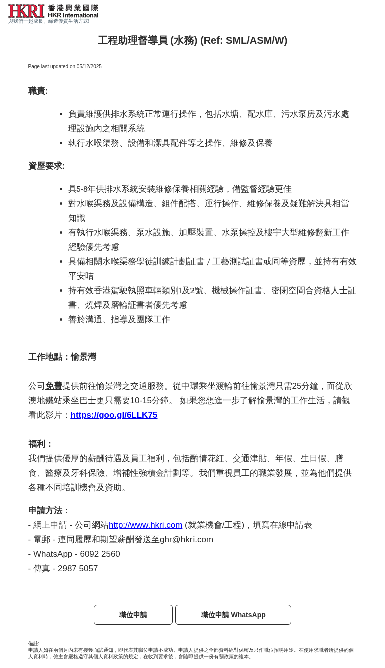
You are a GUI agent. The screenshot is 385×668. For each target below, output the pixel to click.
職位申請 (133, 615)
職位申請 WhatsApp (233, 615)
